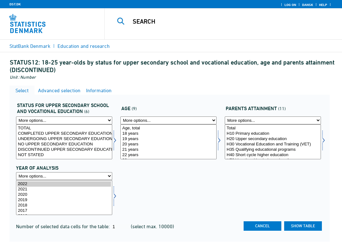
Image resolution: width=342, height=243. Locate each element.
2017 (64, 210)
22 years (168, 155)
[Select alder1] (168, 141)
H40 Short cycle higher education (273, 155)
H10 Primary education (273, 133)
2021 (64, 189)
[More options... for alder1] (168, 120)
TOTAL (64, 128)
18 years (168, 133)
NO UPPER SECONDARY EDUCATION (64, 144)
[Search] (224, 21)
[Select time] (64, 197)
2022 (64, 184)
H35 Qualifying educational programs (273, 149)
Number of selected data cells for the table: (63, 226)
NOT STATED (64, 155)
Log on (290, 5)
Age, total (168, 128)
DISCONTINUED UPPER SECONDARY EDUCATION (64, 149)
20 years (168, 144)
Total (273, 128)
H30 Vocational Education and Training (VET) (273, 144)
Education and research (84, 46)
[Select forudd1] (273, 141)
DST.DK (15, 4)
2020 (64, 194)
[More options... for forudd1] (273, 120)
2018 (64, 205)
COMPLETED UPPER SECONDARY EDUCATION (64, 133)
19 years (168, 139)
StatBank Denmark (29, 46)
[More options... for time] (64, 176)
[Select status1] (64, 141)
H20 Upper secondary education (273, 139)
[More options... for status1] (64, 120)
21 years (168, 149)
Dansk (307, 5)
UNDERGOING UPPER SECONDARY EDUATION (64, 139)
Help (323, 5)
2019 (64, 200)
